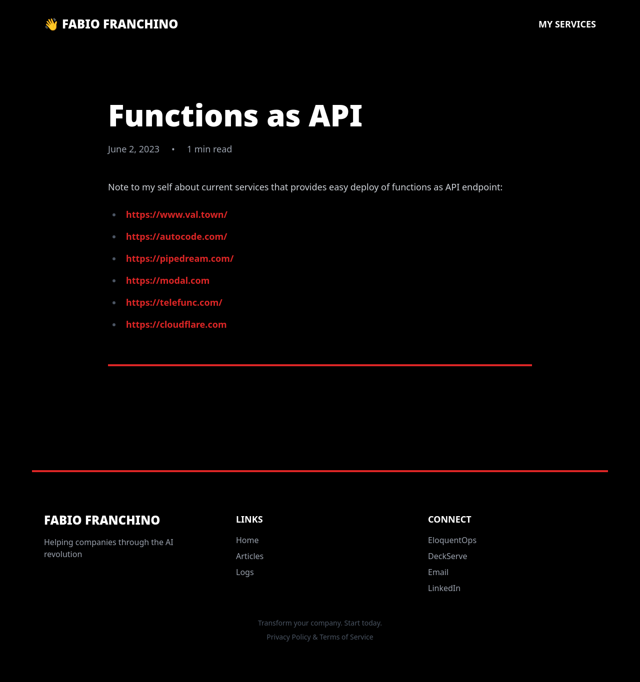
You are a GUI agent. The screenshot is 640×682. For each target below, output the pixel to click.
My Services (567, 24)
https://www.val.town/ (177, 214)
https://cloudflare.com (176, 324)
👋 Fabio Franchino (111, 24)
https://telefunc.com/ (174, 302)
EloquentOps (452, 540)
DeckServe (448, 556)
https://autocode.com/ (177, 236)
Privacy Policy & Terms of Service (319, 637)
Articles (250, 556)
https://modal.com (168, 280)
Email (438, 572)
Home (247, 540)
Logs (245, 572)
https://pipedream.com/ (180, 258)
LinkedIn (444, 588)
